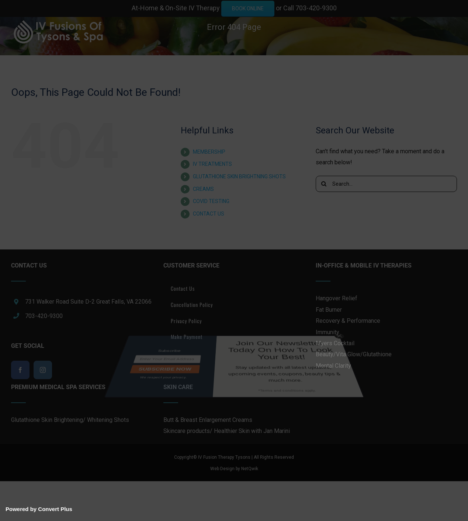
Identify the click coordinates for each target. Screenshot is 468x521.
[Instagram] (43, 370)
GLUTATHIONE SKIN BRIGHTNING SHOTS (239, 176)
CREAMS (203, 189)
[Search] (324, 184)
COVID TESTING (211, 201)
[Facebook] (20, 370)
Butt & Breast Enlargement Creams (207, 419)
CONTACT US (208, 214)
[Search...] (386, 184)
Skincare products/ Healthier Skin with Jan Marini (226, 430)
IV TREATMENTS (212, 164)
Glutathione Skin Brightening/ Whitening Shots (70, 419)
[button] (40, 101)
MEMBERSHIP (209, 152)
